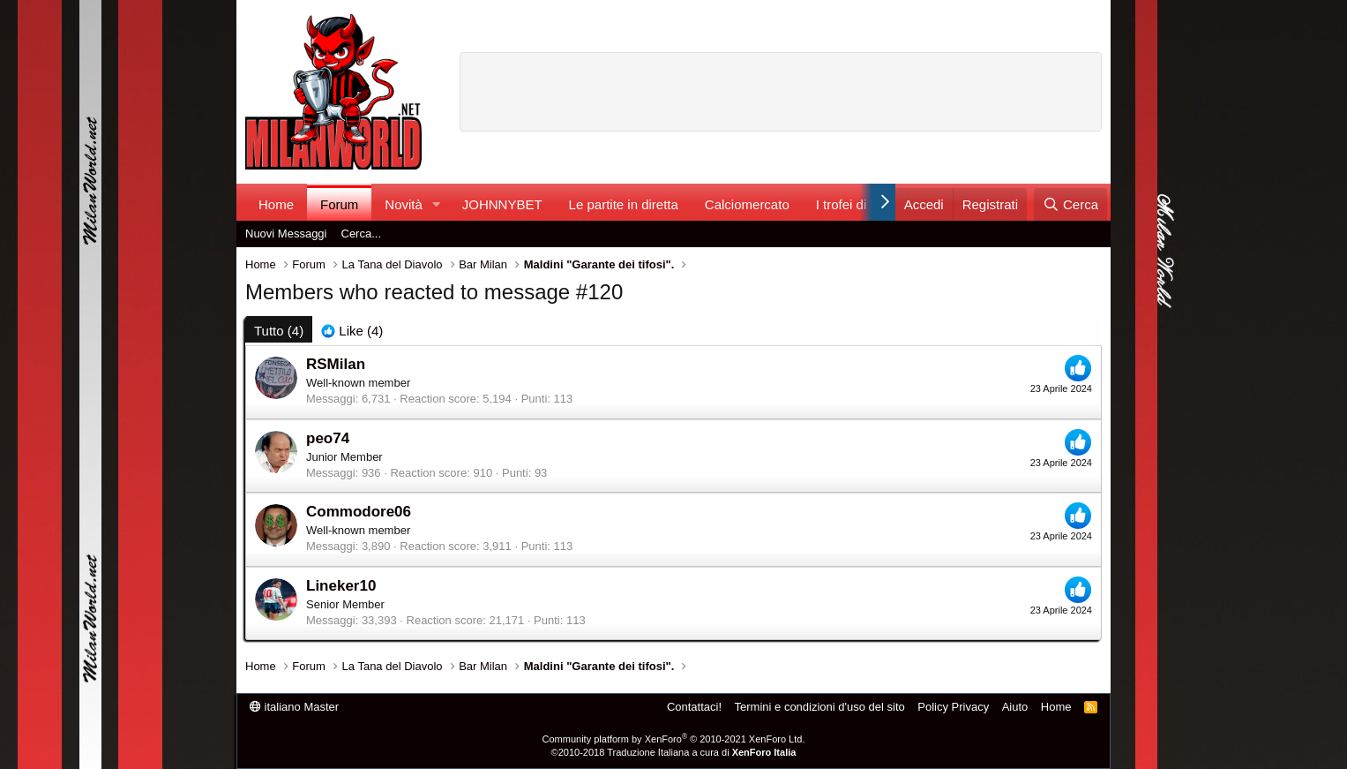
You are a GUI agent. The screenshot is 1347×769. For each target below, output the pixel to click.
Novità (404, 204)
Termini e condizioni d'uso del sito (820, 706)
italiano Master (294, 706)
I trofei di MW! (857, 204)
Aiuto (1015, 706)
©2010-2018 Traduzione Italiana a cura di (674, 752)
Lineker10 (341, 585)
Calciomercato (747, 204)
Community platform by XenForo (674, 739)
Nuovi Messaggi (286, 233)
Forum (339, 204)
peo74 (327, 438)
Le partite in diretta (623, 204)
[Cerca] (1070, 204)
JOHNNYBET (502, 204)
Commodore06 (358, 511)
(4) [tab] (278, 330)
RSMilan (335, 364)
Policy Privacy (953, 706)
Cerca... (361, 233)
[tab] (352, 330)
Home (276, 204)
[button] (436, 204)
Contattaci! (694, 706)
